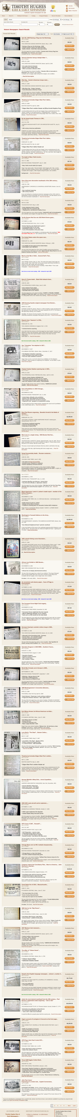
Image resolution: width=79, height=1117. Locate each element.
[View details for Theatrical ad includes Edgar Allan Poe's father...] (12, 111)
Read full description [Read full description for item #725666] (28, 76)
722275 (26, 669)
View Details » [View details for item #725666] (70, 65)
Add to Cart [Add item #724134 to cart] (69, 314)
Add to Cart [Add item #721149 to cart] (69, 835)
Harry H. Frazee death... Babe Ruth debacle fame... (37, 279)
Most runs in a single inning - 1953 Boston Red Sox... (38, 435)
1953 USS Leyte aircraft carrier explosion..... (35, 803)
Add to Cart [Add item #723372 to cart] (69, 503)
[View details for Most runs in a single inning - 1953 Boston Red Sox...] (12, 446)
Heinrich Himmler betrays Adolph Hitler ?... (35, 57)
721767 (26, 757)
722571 (26, 628)
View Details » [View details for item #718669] (70, 1087)
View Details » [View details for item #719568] (70, 1048)
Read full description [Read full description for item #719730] (38, 990)
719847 (26, 951)
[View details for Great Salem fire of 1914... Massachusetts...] (12, 895)
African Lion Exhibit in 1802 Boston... (33, 562)
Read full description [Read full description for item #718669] (32, 1095)
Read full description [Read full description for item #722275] (49, 684)
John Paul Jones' (27, 1080)
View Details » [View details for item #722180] (70, 695)
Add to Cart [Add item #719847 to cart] (69, 962)
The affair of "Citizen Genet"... (31, 950)
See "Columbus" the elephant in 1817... (33, 345)
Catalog (33, 15)
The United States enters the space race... (34, 237)
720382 (26, 909)
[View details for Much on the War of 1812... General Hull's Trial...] (12, 275)
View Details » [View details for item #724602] (70, 263)
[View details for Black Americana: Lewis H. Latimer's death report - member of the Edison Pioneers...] (12, 510)
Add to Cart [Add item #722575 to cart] (69, 615)
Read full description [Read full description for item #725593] (31, 114)
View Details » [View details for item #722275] (70, 676)
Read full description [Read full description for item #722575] (32, 620)
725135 (26, 182)
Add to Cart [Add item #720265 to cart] (69, 939)
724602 (26, 257)
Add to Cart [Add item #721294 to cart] (69, 814)
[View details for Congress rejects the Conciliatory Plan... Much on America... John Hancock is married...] (12, 876)
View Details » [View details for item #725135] (70, 188)
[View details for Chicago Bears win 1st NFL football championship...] (12, 856)
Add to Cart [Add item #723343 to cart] (69, 526)
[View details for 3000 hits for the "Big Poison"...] (12, 919)
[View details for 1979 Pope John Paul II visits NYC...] (12, 1052)
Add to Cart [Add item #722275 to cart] (69, 679)
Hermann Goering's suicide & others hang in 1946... (37, 627)
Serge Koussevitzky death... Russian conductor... (36, 453)
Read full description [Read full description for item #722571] (47, 643)
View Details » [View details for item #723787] (70, 461)
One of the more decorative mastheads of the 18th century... (40, 180)
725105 (26, 219)
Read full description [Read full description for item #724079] (35, 336)
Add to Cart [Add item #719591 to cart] (69, 1030)
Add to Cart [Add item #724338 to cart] (69, 291)
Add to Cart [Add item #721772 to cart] (69, 744)
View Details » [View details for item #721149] (70, 831)
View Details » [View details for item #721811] (70, 719)
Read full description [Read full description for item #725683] (36, 54)
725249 (26, 158)
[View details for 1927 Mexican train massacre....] (12, 939)
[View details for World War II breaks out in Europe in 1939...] (12, 680)
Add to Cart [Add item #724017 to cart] (69, 380)
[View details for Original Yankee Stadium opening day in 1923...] (12, 381)
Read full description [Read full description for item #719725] (56, 1014)
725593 (26, 101)
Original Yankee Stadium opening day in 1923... (36, 369)
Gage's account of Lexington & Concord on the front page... (40, 1019)
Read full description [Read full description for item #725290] (39, 153)
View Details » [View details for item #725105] (70, 225)
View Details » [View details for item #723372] (70, 499)
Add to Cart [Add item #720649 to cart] (69, 876)
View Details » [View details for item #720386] (70, 892)
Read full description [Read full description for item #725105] (53, 233)
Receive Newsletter (56, 15)
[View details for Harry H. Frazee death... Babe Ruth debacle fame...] (12, 298)
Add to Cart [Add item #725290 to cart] (69, 150)
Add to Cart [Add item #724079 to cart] (69, 331)
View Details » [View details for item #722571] (70, 635)
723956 (26, 390)
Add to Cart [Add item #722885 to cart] (69, 573)
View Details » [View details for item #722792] (70, 590)
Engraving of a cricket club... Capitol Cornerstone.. (37, 1081)
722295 (26, 648)
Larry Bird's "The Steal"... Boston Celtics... (34, 732)
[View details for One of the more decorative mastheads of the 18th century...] (12, 192)
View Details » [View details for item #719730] (70, 982)
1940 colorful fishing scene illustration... (34, 538)
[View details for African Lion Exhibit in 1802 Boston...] (12, 574)
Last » (74, 1105)
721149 (26, 825)
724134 (26, 304)
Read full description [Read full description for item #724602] (34, 266)
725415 (26, 120)
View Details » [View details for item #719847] (70, 958)
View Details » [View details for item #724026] (70, 353)
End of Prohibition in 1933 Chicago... (33, 389)
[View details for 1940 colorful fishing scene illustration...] (12, 557)
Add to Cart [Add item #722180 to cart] (69, 699)
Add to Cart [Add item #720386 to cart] (69, 896)
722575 (26, 605)
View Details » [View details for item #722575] (70, 611)
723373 (26, 474)
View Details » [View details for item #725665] (70, 88)
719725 (26, 1002)
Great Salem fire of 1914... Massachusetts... (35, 884)
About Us (11, 15)
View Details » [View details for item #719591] (70, 1027)
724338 (26, 280)
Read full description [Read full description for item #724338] (52, 295)
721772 (26, 734)
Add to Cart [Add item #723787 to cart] (69, 465)
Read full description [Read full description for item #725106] (53, 213)
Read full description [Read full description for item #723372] (31, 509)
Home (3, 15)
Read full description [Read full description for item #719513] (27, 1076)
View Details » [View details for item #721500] (70, 787)
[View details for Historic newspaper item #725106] (12, 212)
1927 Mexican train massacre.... (31, 928)
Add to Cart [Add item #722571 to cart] (69, 638)
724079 (26, 321)
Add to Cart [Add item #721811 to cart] (69, 723)
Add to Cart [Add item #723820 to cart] (69, 424)
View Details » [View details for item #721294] (70, 811)
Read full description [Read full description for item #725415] (44, 134)
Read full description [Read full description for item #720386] (38, 904)
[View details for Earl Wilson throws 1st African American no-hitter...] (12, 723)
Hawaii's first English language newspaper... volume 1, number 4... (42, 974)
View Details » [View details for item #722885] (70, 570)
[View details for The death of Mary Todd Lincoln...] (12, 176)
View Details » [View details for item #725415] (70, 126)
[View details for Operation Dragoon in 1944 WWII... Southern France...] (12, 658)
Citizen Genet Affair (47, 966)
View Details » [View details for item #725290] (70, 146)
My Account (71, 8)
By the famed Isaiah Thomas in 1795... (33, 118)
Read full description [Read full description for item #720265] (27, 946)
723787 (26, 454)
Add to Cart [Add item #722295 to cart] (69, 658)
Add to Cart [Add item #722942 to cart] (69, 550)
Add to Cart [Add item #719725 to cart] (69, 1010)
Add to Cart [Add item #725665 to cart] (69, 91)
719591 (26, 1020)
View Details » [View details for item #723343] (70, 523)
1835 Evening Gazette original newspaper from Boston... (39, 303)
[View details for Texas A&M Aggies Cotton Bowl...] (12, 1072)
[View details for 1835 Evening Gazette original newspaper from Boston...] (12, 314)
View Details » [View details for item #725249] (70, 165)
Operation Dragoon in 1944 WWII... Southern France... (38, 647)
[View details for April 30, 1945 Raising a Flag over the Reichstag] (12, 49)
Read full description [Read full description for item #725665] (27, 96)
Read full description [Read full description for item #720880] (38, 861)
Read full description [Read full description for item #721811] (46, 728)
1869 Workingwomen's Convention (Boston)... (35, 688)
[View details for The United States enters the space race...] (12, 249)
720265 (26, 929)
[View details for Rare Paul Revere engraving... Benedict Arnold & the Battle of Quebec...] (12, 424)
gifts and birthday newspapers (17, 1100)
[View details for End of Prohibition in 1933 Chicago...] (12, 408)
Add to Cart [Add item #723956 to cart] (69, 400)
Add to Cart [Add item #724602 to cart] (69, 267)
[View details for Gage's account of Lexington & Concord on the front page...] (12, 1031)
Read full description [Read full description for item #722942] (29, 552)
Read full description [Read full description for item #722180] (34, 702)
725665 (26, 81)
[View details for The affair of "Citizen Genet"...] (12, 969)
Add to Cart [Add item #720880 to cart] (69, 856)
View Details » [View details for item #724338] (70, 287)
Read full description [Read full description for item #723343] (32, 530)
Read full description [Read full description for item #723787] (33, 470)
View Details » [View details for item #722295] (70, 655)
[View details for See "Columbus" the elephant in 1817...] (12, 364)
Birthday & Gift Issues (22, 15)
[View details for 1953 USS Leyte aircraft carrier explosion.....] (12, 815)
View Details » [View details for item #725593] (70, 107)
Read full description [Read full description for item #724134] (56, 315)
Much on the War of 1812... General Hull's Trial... (36, 256)
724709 (26, 238)
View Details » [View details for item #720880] (70, 852)
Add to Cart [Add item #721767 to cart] (69, 767)
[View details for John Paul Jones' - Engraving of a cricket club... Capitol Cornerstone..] (12, 1091)
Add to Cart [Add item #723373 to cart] (69, 486)
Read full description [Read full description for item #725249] (35, 173)
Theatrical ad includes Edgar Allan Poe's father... (36, 100)
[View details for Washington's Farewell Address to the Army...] (12, 534)
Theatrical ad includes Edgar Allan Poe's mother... (37, 756)
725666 (26, 59)
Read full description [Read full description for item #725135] (45, 196)
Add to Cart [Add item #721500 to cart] (69, 791)
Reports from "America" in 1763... (32, 320)
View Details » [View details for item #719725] (70, 1007)
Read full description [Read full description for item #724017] (32, 385)
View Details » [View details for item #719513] (70, 1068)
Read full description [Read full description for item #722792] (36, 594)
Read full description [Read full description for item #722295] (35, 664)
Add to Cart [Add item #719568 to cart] (69, 1051)
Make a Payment (73, 10)
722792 (26, 585)
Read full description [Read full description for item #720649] (45, 881)
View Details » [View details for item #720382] (70, 916)
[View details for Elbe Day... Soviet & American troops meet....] (12, 92)
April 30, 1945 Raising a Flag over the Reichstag (36, 38)
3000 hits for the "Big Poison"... (31, 908)
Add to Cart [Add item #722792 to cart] (69, 593)
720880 (26, 846)
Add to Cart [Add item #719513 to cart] (69, 1071)
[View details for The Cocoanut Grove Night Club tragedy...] (12, 622)
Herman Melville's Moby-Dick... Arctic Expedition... (37, 779)
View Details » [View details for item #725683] (70, 45)
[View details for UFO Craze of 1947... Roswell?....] (12, 835)
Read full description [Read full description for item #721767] (31, 771)
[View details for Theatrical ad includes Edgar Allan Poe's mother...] (12, 775)
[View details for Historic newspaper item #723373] (12, 486)
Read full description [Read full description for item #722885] (42, 578)
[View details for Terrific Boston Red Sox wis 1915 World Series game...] (12, 229)
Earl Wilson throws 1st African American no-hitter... (37, 711)
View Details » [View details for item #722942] (70, 546)
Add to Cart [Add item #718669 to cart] (69, 1091)
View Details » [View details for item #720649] (70, 872)
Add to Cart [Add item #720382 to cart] (69, 919)
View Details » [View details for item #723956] (70, 396)
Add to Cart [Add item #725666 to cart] (69, 69)
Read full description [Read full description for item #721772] (28, 748)
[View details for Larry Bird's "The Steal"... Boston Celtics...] (12, 751)
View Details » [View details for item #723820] (70, 420)
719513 (26, 1061)
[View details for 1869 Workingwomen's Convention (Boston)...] (12, 707)
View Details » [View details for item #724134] (70, 311)
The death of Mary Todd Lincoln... (32, 157)
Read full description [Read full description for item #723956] (41, 405)
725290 (26, 139)
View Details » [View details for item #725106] (70, 208)
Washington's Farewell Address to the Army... (35, 515)
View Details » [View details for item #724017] (70, 377)
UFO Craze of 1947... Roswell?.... (31, 823)
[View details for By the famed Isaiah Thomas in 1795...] (12, 130)
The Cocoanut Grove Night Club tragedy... (34, 603)
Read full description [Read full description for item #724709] (43, 252)
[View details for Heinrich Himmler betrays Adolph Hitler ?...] (12, 69)
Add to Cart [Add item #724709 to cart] (69, 249)
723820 (26, 415)
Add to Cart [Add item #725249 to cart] (69, 168)
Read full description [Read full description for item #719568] (27, 1056)
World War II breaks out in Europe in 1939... (35, 668)
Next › (69, 1105)
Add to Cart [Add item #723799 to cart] (69, 446)
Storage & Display (43, 15)
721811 (26, 712)
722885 (26, 563)
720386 (26, 886)
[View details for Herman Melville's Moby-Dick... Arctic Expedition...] (12, 798)
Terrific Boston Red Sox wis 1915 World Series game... (38, 217)
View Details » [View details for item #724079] (70, 328)
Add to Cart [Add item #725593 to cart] (69, 111)
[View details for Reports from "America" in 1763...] (12, 339)
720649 (26, 867)
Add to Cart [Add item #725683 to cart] (69, 49)
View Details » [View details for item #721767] (70, 764)
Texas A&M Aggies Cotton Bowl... (32, 1060)
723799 (26, 436)
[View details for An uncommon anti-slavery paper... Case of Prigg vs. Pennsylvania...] (12, 594)
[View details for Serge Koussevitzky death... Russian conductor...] (12, 465)
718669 (26, 1083)
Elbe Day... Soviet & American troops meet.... (35, 80)
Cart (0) (70, 6)
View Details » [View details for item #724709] (70, 245)
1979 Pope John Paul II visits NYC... (32, 1040)
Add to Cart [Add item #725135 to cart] (69, 192)
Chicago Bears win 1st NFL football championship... (37, 845)
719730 (26, 975)
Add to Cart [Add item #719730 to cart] (69, 985)
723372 (26, 494)
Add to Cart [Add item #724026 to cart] (69, 357)
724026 (26, 346)
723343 (26, 516)
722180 (26, 689)
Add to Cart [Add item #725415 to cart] (69, 130)
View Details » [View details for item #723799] (70, 442)
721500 (26, 781)
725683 (26, 39)
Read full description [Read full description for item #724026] (27, 361)
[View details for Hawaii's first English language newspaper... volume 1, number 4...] (12, 985)
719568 (26, 1041)
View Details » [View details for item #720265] (70, 936)
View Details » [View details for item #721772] (70, 740)
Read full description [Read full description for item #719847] (32, 967)
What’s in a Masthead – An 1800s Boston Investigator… (37, 1115)
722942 (26, 540)
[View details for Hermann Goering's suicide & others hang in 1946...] (12, 639)
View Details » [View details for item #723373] (70, 482)
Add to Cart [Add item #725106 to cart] (69, 212)
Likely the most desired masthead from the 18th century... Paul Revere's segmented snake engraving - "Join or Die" (41, 999)
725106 (26, 200)
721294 (26, 804)
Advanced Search (69, 24)
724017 (26, 370)
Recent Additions (68, 15)
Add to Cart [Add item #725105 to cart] (69, 229)
